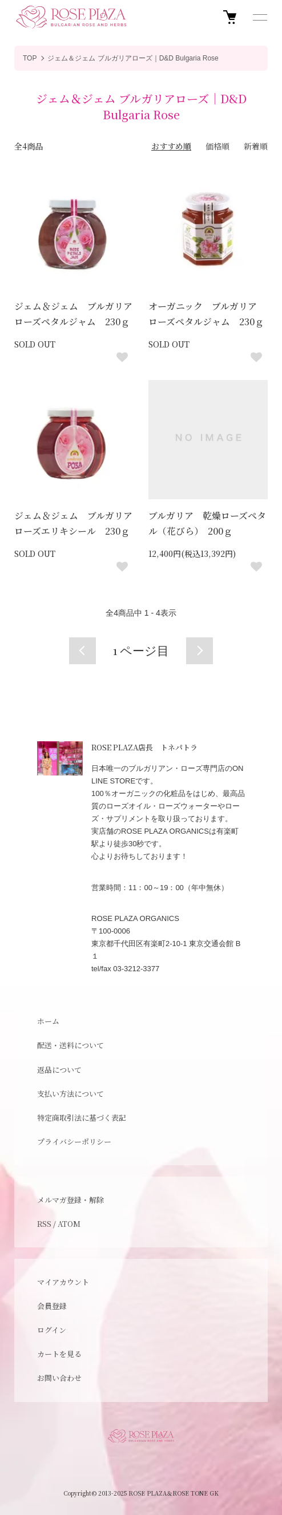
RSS (44, 1223)
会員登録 (52, 1305)
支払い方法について (70, 1093)
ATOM (69, 1223)
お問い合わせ (59, 1377)
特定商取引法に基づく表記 (81, 1117)
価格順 (217, 146)
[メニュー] (259, 17)
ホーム (48, 1021)
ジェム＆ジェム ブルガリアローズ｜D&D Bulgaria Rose (132, 58)
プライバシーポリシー (74, 1141)
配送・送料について (70, 1045)
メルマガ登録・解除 (70, 1199)
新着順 (256, 146)
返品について (59, 1069)
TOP (30, 58)
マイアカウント (63, 1281)
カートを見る (59, 1353)
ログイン (51, 1329)
